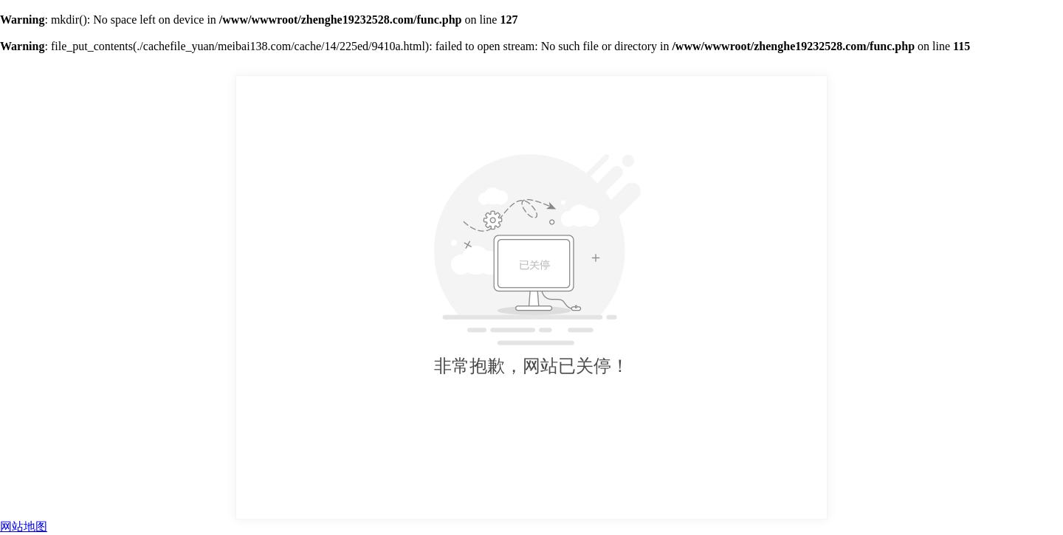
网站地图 (23, 526)
